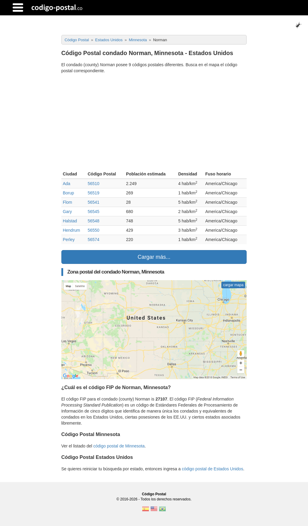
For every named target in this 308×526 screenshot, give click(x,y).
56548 (93, 220)
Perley (69, 239)
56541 (93, 202)
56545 (93, 211)
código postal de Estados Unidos (212, 468)
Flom (67, 202)
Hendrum (71, 230)
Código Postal (154, 494)
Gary (67, 211)
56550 (93, 230)
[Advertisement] (154, 123)
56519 (93, 192)
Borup (68, 192)
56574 (93, 239)
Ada (66, 183)
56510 (93, 183)
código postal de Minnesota (118, 446)
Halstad (70, 220)
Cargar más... (153, 257)
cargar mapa (233, 285)
